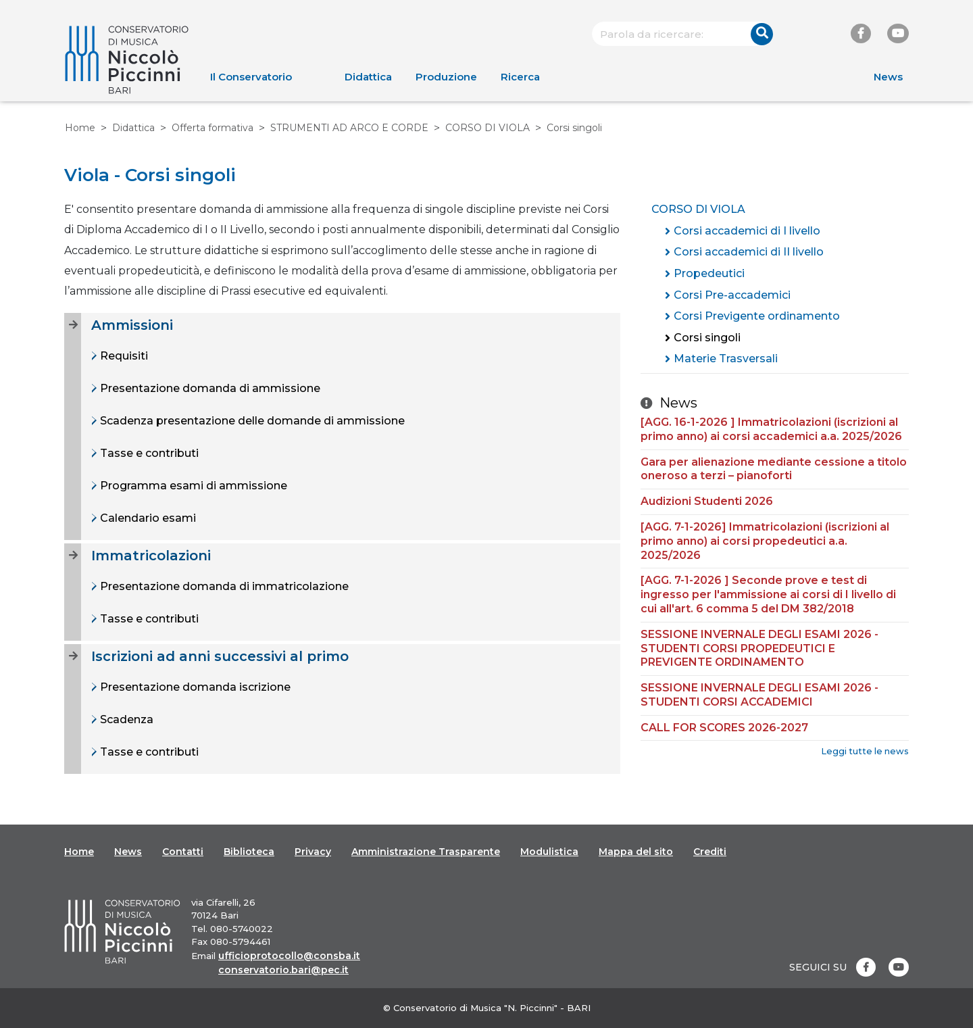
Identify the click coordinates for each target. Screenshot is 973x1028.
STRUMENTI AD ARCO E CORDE (349, 128)
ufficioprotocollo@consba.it (289, 956)
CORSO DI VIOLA (487, 128)
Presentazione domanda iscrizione (194, 687)
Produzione (446, 76)
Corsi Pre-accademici (732, 295)
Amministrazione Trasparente (425, 852)
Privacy (313, 852)
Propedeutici (709, 273)
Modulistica (549, 852)
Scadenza (125, 719)
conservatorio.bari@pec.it (283, 970)
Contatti (182, 852)
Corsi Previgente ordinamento (757, 316)
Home (80, 128)
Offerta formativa (212, 128)
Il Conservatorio (251, 76)
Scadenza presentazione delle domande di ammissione (251, 420)
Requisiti (122, 355)
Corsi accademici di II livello (749, 251)
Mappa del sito (636, 852)
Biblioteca (249, 852)
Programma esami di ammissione (192, 485)
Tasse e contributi (148, 453)
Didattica (368, 76)
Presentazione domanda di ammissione (208, 388)
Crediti (709, 852)
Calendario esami (146, 518)
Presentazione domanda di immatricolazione (223, 586)
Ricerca (520, 76)
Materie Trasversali (726, 358)
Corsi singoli (707, 337)
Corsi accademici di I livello (747, 230)
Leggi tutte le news (865, 751)
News (888, 76)
